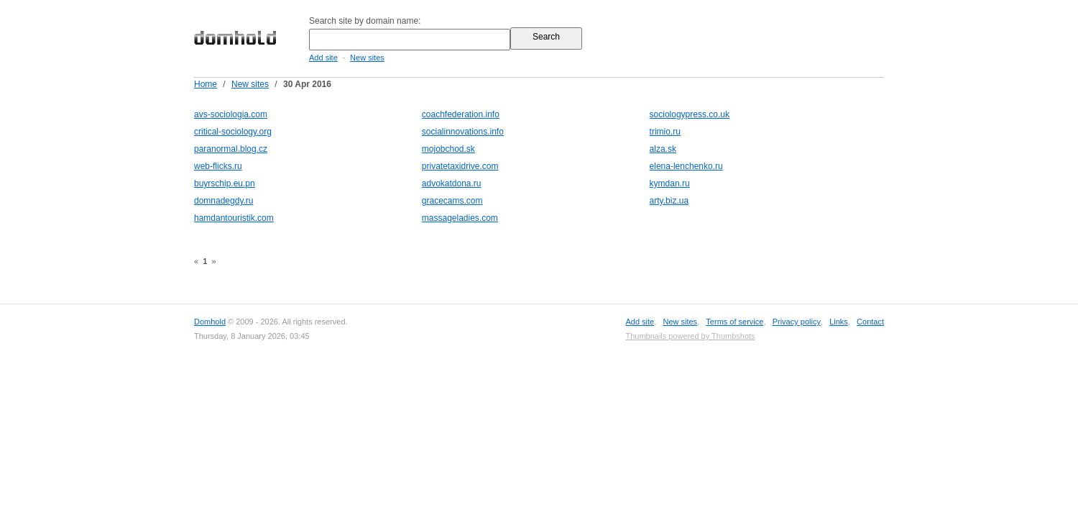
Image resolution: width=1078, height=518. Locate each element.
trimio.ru (665, 132)
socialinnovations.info (463, 132)
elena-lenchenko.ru (686, 166)
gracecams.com (452, 201)
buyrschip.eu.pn (224, 183)
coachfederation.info (460, 114)
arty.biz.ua (669, 201)
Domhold (210, 321)
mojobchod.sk (448, 149)
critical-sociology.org (233, 132)
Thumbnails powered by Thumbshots (690, 336)
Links (838, 321)
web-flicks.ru (218, 166)
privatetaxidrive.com (460, 166)
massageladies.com (460, 218)
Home (205, 84)
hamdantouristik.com (234, 218)
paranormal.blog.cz (230, 149)
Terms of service (734, 321)
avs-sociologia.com (230, 114)
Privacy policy (797, 321)
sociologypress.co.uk (689, 114)
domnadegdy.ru (224, 201)
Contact (870, 321)
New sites (367, 57)
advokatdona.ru (452, 183)
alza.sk (663, 149)
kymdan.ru (670, 183)
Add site (323, 57)
